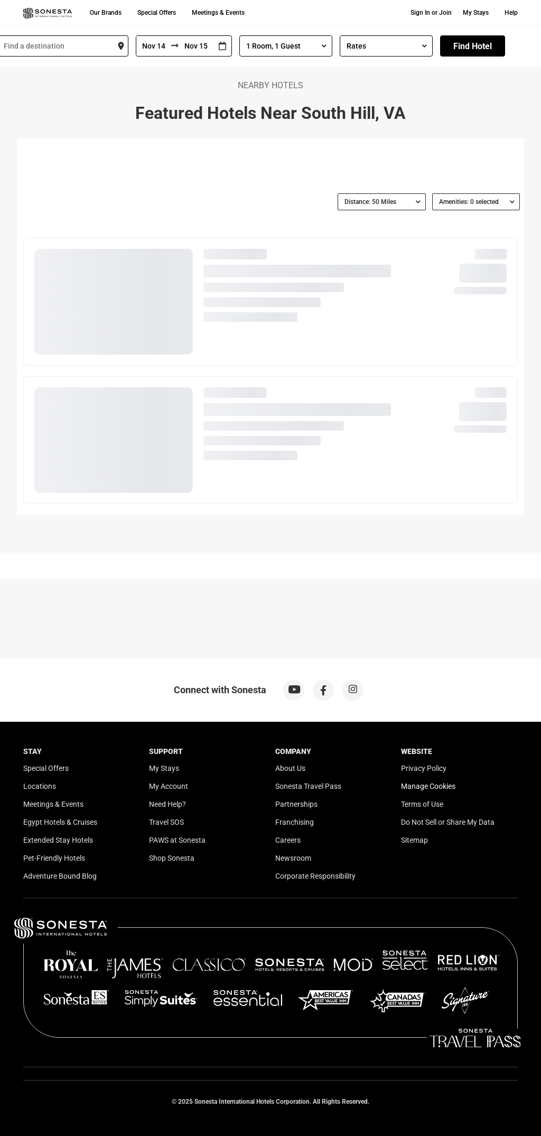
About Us (290, 768)
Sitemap (414, 840)
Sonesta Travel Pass (308, 786)
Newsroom (293, 858)
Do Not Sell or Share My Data (448, 822)
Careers (288, 840)
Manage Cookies (428, 786)
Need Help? (167, 804)
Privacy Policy (423, 768)
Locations (39, 786)
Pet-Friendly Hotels (54, 858)
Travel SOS (166, 822)
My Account (168, 786)
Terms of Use (422, 804)
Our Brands (106, 12)
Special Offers (156, 12)
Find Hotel (472, 46)
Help (511, 12)
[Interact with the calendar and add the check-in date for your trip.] (222, 46)
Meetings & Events (218, 12)
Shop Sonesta (171, 858)
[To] (196, 45)
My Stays (476, 12)
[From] (153, 45)
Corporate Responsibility (315, 876)
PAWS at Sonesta (177, 840)
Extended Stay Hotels (58, 840)
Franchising (294, 822)
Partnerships (296, 804)
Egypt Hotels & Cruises (60, 822)
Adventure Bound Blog (60, 876)
